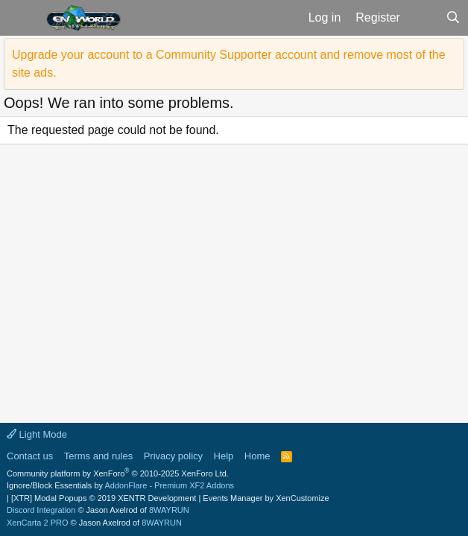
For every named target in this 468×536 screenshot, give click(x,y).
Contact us (30, 456)
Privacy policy (173, 456)
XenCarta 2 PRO (38, 522)
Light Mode (37, 434)
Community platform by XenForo (118, 473)
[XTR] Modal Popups (103, 498)
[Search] (452, 18)
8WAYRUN (169, 509)
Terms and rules (98, 456)
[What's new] (423, 18)
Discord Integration (41, 509)
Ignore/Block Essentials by (120, 485)
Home (257, 456)
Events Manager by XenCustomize (266, 498)
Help (224, 456)
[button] (21, 18)
